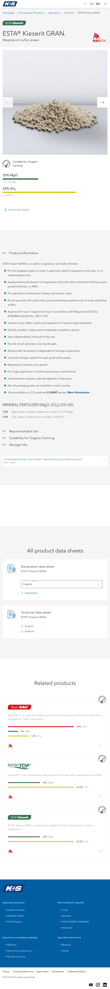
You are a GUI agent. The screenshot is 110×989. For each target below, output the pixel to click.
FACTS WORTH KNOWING (74, 921)
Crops (63, 909)
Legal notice (42, 971)
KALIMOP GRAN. (14, 915)
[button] (105, 4)
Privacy (6, 971)
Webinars (10, 944)
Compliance (58, 971)
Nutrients (65, 915)
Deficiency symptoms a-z (18, 950)
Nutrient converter (15, 956)
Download (31, 593)
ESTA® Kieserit (12, 921)
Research (65, 944)
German (29, 631)
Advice (64, 950)
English (29, 626)
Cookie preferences (23, 971)
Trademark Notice (76, 971)
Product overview (14, 909)
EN (98, 3)
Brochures (65, 927)
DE (92, 3)
